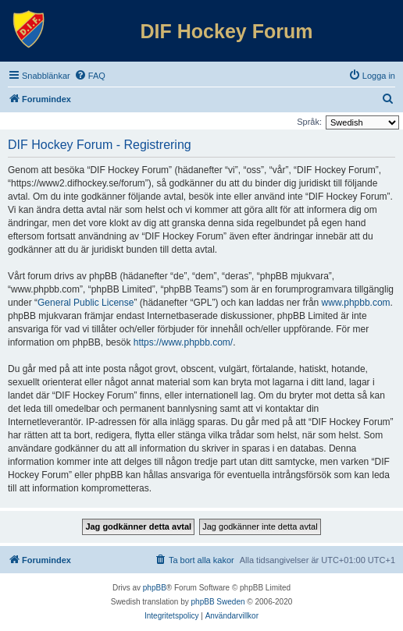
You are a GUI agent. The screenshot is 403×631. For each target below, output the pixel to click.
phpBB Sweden (218, 601)
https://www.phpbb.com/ (183, 342)
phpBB (154, 587)
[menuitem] (89, 75)
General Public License (85, 302)
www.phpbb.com (356, 302)
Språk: (309, 121)
